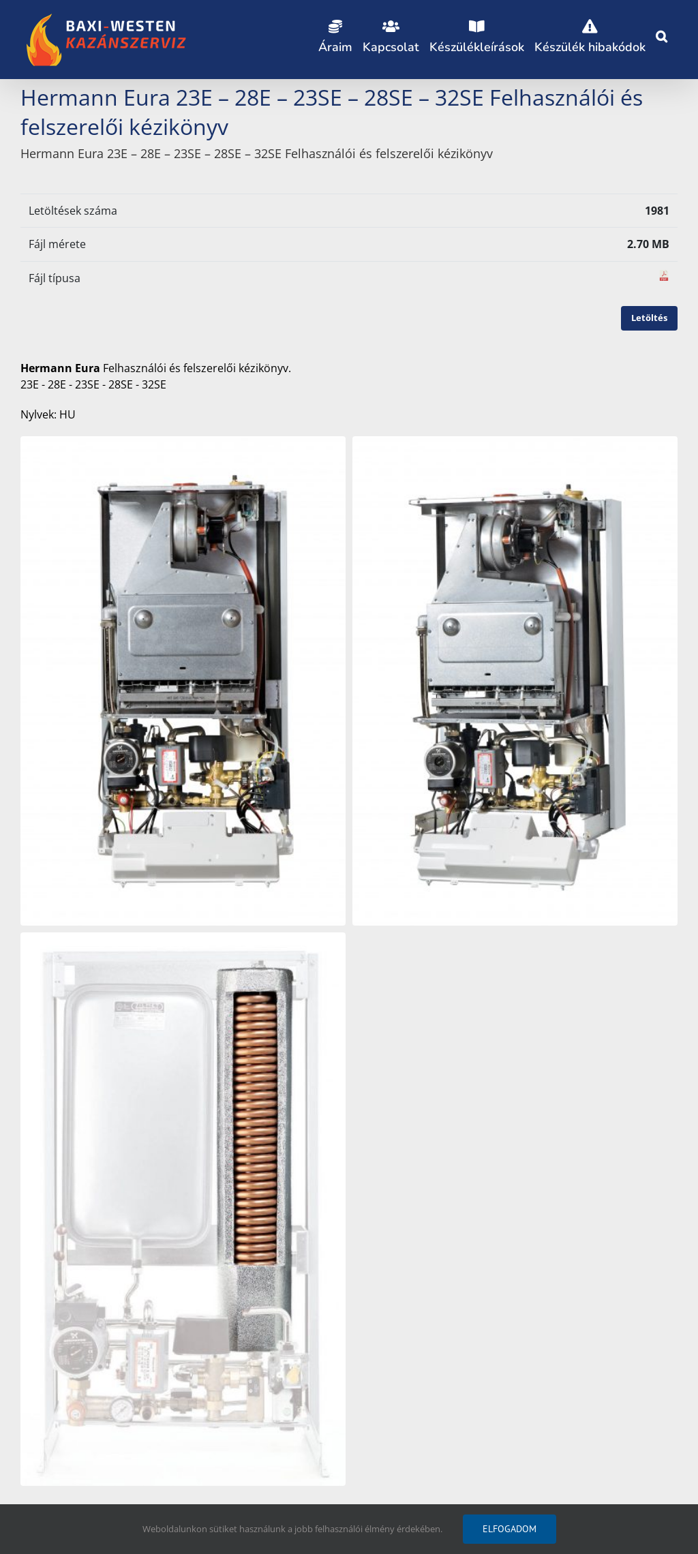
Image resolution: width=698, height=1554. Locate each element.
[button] (661, 34)
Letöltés (649, 317)
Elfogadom (509, 1529)
